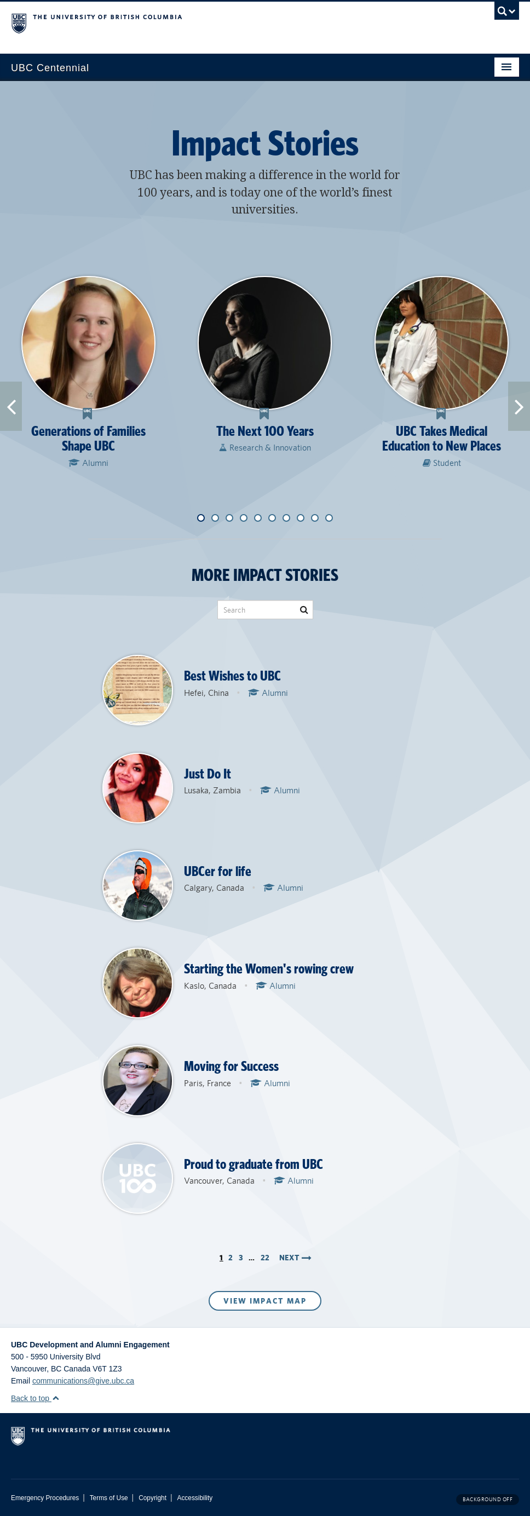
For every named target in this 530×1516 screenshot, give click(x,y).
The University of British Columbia (227, 22)
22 (265, 1257)
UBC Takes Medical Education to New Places (441, 439)
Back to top (35, 1398)
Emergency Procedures (45, 1498)
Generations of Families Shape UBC (88, 439)
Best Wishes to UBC (232, 675)
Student (442, 463)
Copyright (152, 1498)
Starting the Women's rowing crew (269, 968)
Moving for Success (231, 1066)
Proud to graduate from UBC (253, 1164)
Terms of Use (109, 1498)
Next (295, 1257)
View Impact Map (265, 1300)
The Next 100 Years (265, 431)
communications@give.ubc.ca (83, 1380)
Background (487, 1499)
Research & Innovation (265, 447)
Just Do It (207, 773)
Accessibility (194, 1498)
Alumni (88, 463)
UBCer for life (217, 871)
